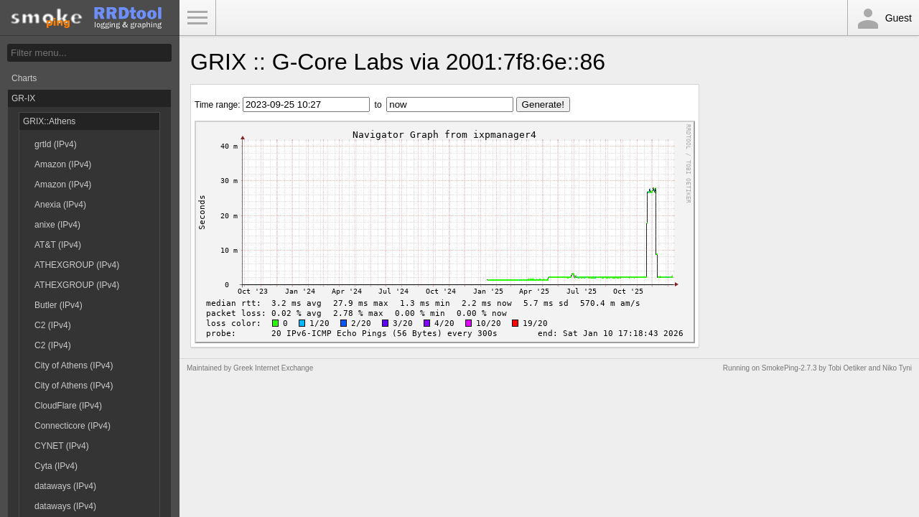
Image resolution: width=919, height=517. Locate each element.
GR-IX (23, 98)
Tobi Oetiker (847, 368)
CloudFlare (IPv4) (68, 406)
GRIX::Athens (49, 121)
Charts (24, 78)
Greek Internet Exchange (273, 368)
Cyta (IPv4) (56, 466)
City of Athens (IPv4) (73, 365)
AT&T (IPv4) (57, 245)
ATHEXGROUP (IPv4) (76, 265)
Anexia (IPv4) (60, 205)
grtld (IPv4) (55, 144)
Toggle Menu (197, 18)
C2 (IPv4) (52, 325)
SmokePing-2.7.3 (789, 368)
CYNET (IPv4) (61, 446)
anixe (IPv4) (57, 225)
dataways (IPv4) (65, 486)
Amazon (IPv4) (62, 164)
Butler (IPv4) (58, 305)
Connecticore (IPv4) (72, 426)
